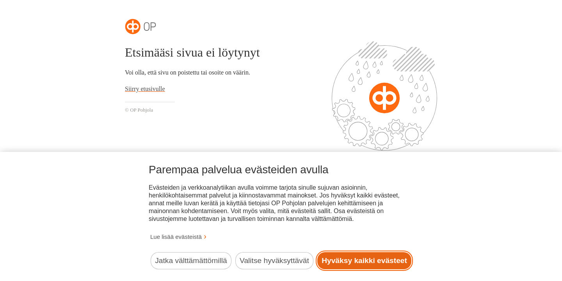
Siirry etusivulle (145, 88)
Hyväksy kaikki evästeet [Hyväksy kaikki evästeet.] (364, 260)
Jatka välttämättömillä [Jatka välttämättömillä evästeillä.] (191, 260)
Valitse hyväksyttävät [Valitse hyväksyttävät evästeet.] (274, 260)
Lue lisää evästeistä (176, 236)
